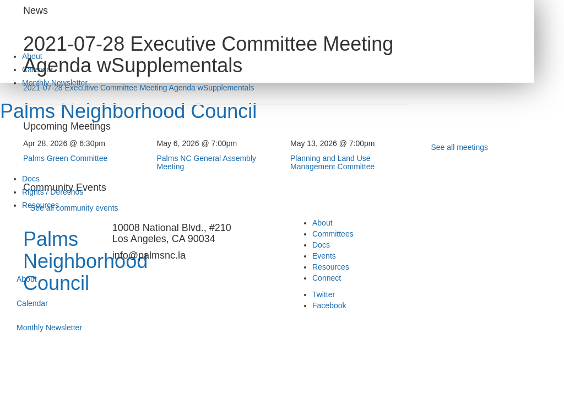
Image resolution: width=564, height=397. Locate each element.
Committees (333, 233)
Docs (31, 178)
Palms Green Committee (65, 158)
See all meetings (460, 147)
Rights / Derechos (52, 191)
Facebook (329, 305)
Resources (330, 266)
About (27, 279)
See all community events (74, 207)
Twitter (323, 294)
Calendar (32, 303)
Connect (326, 277)
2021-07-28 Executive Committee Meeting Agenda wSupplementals (138, 87)
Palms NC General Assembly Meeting (207, 162)
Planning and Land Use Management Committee (332, 162)
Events (324, 255)
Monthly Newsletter (49, 327)
